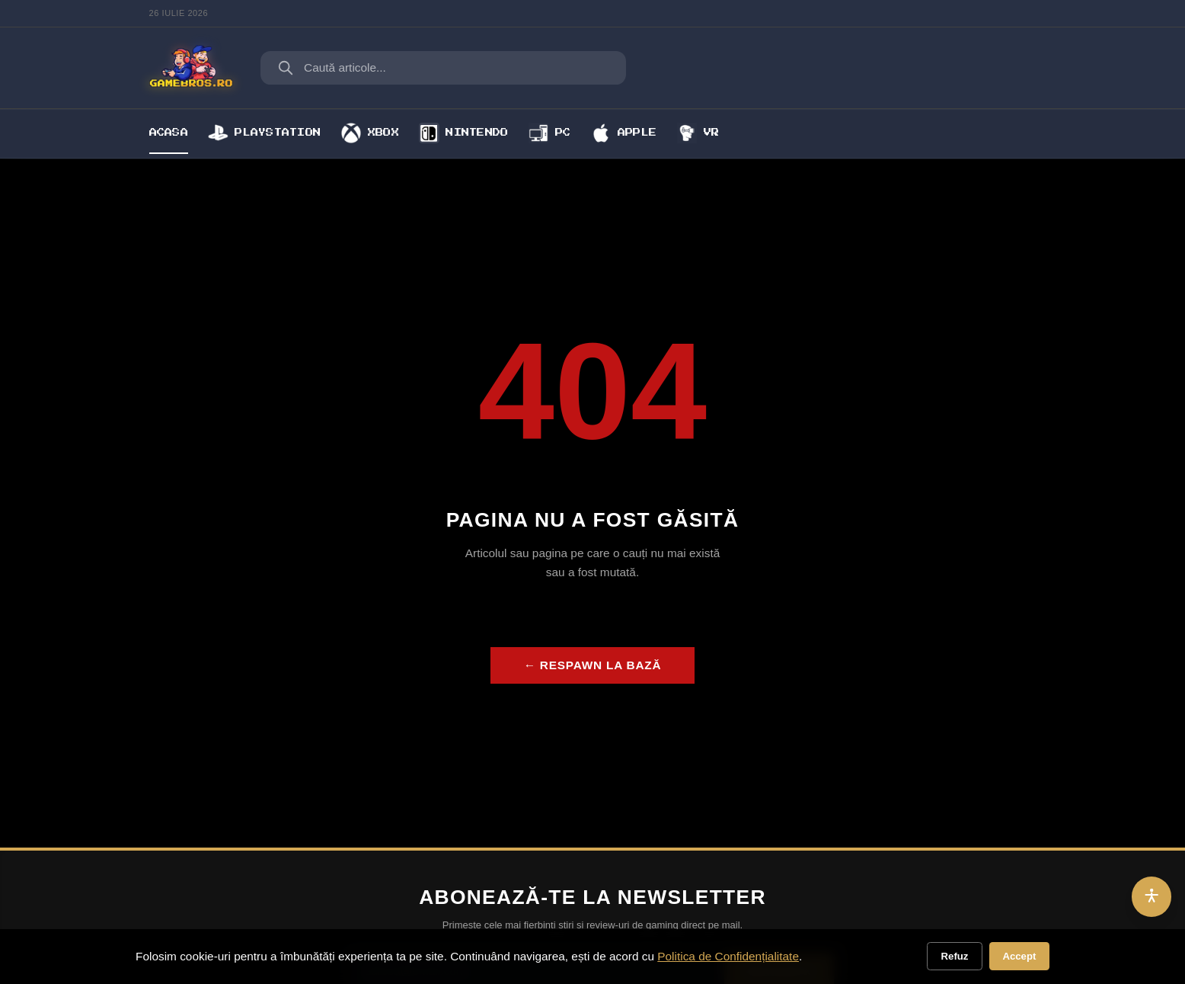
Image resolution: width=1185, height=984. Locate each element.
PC (550, 133)
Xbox (370, 133)
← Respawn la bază (593, 665)
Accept (1019, 956)
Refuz (955, 956)
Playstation (264, 133)
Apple (623, 133)
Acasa (168, 132)
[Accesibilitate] (1152, 897)
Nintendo (463, 133)
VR (698, 133)
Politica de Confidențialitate (728, 956)
